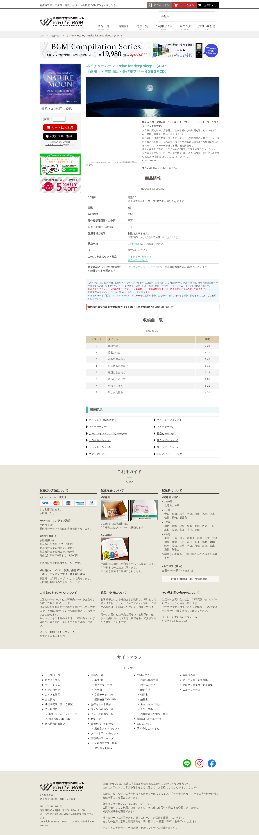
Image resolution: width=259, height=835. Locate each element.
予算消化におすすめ (148, 728)
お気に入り (210, 5)
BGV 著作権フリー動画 (104, 743)
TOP (42, 35)
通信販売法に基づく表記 (59, 704)
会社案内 (50, 699)
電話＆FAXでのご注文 (149, 718)
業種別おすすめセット (107, 728)
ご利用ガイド (164, 28)
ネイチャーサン (165, 426)
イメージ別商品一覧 (102, 714)
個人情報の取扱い (55, 723)
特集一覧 (142, 28)
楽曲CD (98, 680)
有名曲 (98, 689)
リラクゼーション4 (167, 447)
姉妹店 (118, 292)
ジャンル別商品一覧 (102, 709)
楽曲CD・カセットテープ (63, 714)
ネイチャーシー (98, 426)
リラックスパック (138, 260)
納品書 (144, 699)
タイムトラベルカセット (105, 733)
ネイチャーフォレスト (169, 419)
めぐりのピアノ (98, 454)
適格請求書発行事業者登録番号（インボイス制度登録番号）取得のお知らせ (130, 306)
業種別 (123, 28)
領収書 (144, 694)
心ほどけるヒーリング (169, 454)
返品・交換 (146, 709)
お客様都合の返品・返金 (154, 714)
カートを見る (186, 5)
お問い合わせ (206, 28)
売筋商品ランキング (102, 738)
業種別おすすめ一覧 (102, 723)
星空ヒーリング (165, 433)
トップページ (52, 675)
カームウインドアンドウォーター (108, 433)
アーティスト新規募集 (195, 680)
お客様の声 (189, 675)
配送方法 (145, 689)
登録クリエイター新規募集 (198, 684)
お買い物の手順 (149, 680)
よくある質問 (52, 694)
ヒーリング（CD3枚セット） (105, 419)
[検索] (182, 16)
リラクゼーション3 (100, 447)
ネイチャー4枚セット (140, 256)
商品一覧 (103, 28)
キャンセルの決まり (151, 704)
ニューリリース (191, 689)
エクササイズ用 (103, 684)
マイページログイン (54, 144)
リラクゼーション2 (167, 440)
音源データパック (104, 694)
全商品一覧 (97, 675)
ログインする (161, 5)
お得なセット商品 (101, 704)
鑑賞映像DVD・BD (59, 718)
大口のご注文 (144, 723)
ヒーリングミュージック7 (142, 266)
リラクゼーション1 (100, 440)
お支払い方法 (147, 684)
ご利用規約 (134, 243)
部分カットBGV (103, 747)
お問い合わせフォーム (62, 632)
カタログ (185, 28)
